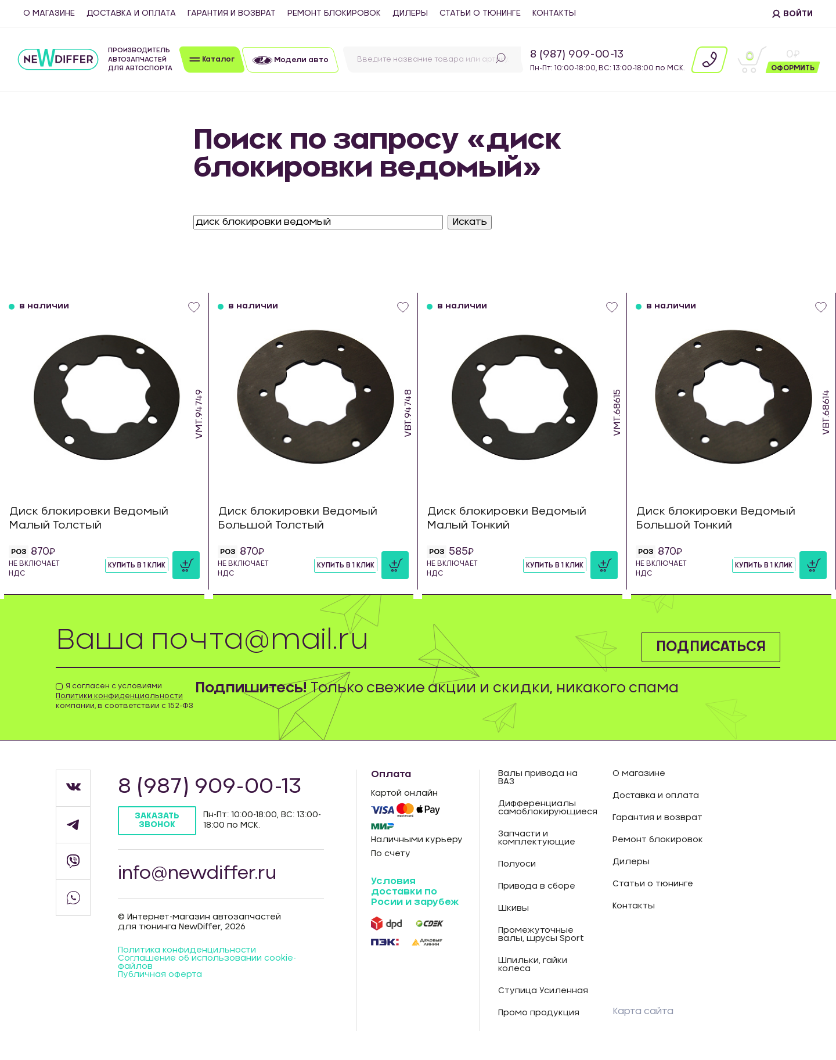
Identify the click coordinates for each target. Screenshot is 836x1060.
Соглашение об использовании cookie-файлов (207, 962)
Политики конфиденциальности (119, 695)
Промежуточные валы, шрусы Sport (541, 934)
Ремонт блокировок (334, 13)
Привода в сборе (536, 886)
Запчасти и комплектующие (536, 838)
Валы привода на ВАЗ (538, 778)
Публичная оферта (160, 975)
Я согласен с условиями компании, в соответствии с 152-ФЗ (124, 695)
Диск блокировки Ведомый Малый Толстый (88, 518)
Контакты (554, 13)
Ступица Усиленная (543, 991)
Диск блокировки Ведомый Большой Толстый (297, 518)
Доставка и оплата (131, 13)
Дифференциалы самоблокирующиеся (546, 808)
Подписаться (711, 647)
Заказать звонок (157, 820)
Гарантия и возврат (232, 13)
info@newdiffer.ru (197, 873)
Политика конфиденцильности (187, 950)
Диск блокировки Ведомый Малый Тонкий (506, 518)
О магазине (49, 13)
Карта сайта (642, 1011)
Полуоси (517, 864)
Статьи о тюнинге (480, 13)
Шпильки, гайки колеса (532, 965)
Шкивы (513, 908)
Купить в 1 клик (136, 565)
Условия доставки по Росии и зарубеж (415, 891)
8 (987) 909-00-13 (577, 54)
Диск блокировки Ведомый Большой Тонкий (715, 518)
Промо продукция (538, 1013)
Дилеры (410, 13)
